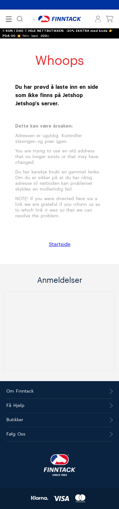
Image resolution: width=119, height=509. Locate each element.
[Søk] (19, 19)
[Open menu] (8, 19)
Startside (59, 244)
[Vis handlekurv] (109, 19)
